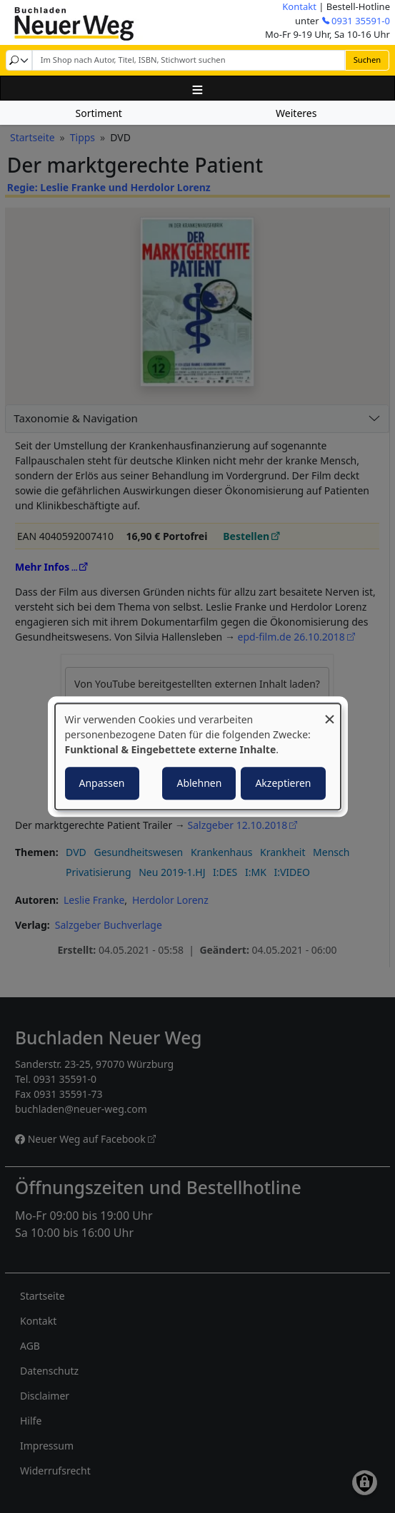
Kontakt (299, 6)
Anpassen (102, 783)
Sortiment (99, 113)
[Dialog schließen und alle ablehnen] (330, 712)
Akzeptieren (283, 783)
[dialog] (198, 756)
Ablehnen (198, 783)
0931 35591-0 (360, 20)
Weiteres (296, 113)
